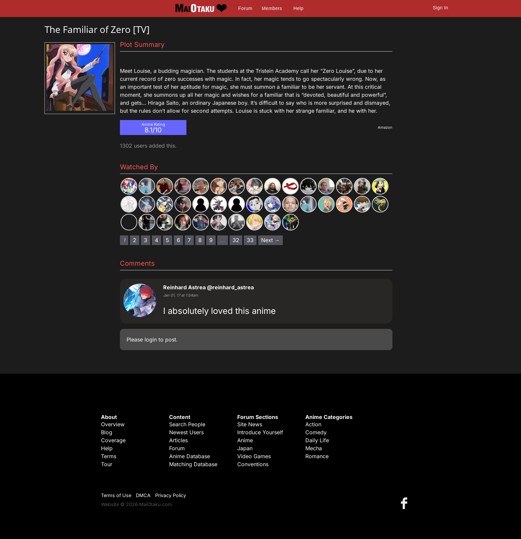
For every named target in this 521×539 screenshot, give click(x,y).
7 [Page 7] (189, 240)
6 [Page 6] (178, 240)
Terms (108, 456)
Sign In (440, 7)
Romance (317, 456)
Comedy (316, 432)
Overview (113, 424)
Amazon (385, 127)
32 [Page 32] (236, 240)
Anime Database (189, 456)
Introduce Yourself (260, 432)
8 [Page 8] (200, 240)
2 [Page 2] (134, 240)
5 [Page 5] (167, 240)
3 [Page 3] (145, 240)
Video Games (254, 456)
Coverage (113, 440)
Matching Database (193, 464)
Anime (245, 440)
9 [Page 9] (211, 240)
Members (272, 8)
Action (313, 424)
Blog (106, 432)
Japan (245, 448)
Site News (249, 424)
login (151, 339)
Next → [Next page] (270, 240)
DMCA (143, 495)
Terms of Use (116, 495)
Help (298, 8)
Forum (245, 8)
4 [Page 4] (156, 240)
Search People (187, 424)
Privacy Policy (170, 495)
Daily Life (317, 440)
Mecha (313, 448)
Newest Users (186, 432)
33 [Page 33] (250, 240)
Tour (106, 464)
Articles (178, 440)
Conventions (252, 464)
